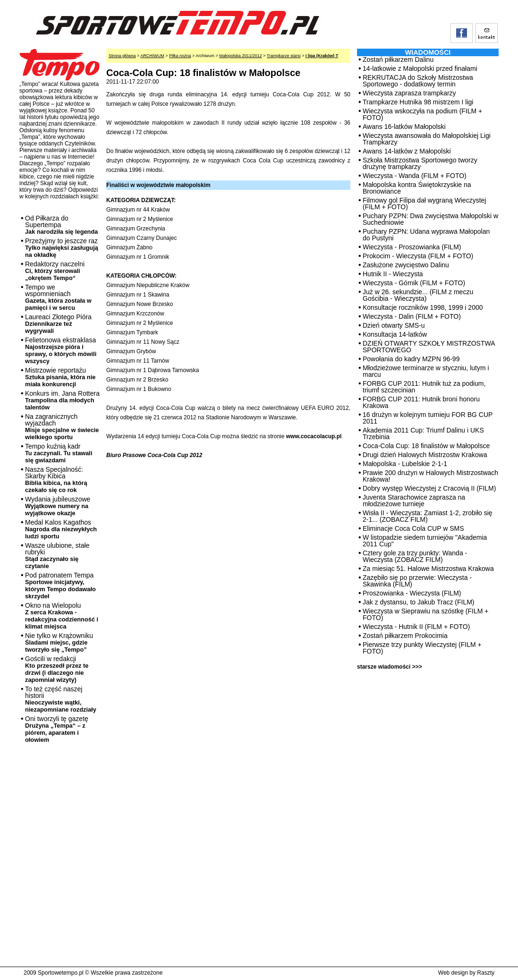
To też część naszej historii (60, 699)
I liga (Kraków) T (322, 55)
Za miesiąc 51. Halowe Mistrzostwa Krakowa (428, 568)
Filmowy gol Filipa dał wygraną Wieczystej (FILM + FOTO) (424, 203)
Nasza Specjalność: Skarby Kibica (56, 479)
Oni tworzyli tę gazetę (56, 729)
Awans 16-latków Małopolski (404, 126)
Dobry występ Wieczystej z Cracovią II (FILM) (429, 488)
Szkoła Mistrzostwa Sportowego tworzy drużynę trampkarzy (420, 163)
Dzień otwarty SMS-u (394, 325)
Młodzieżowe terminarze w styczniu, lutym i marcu (426, 371)
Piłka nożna (180, 55)
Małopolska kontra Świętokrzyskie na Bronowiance (417, 188)
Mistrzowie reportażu (60, 377)
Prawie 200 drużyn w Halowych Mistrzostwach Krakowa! (430, 476)
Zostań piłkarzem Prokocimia (405, 635)
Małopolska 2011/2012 (240, 55)
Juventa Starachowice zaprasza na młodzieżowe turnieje (414, 500)
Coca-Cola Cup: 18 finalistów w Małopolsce (426, 446)
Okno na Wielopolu (61, 616)
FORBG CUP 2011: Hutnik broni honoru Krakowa (421, 402)
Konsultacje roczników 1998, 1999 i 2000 (423, 307)
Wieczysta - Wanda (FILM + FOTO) (415, 175)
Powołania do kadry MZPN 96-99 (411, 359)
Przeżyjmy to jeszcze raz (61, 247)
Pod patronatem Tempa (60, 585)
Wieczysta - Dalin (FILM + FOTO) (412, 316)
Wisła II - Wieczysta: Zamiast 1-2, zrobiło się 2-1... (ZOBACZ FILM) (428, 516)
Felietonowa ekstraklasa (60, 350)
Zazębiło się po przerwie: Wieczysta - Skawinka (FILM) (417, 581)
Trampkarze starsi (284, 55)
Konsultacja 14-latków (395, 334)
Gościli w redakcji (56, 669)
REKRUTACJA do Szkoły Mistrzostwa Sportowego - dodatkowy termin (418, 81)
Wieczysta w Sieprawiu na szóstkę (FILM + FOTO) (425, 614)
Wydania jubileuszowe (57, 506)
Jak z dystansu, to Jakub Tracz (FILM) (419, 602)
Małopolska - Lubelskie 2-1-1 (405, 463)
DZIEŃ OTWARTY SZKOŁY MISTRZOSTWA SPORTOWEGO (429, 347)
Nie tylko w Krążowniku (59, 642)
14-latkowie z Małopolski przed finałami (420, 68)
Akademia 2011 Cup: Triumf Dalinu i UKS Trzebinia (423, 433)
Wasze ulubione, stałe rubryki (57, 555)
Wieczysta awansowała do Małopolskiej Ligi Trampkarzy (427, 139)
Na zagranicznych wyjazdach (62, 427)
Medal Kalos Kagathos (61, 529)
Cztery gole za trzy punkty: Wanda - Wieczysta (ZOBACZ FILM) (415, 556)
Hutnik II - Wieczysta (393, 274)
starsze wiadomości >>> (389, 666)
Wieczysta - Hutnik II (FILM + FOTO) (416, 626)
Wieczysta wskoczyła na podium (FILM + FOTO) (422, 114)
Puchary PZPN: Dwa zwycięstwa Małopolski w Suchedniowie (430, 219)
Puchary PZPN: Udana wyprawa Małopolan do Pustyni (426, 235)
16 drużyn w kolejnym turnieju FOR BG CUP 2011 (428, 418)
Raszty (485, 972)
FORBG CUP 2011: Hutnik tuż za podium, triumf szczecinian (424, 387)
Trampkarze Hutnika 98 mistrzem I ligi (418, 102)
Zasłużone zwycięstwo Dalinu (406, 265)
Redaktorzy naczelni (55, 270)
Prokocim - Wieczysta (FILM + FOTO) (418, 256)
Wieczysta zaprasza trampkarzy (409, 93)
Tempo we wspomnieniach (58, 297)
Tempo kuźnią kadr (58, 453)
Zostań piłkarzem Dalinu (398, 59)
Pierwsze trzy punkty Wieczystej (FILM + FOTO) (422, 648)
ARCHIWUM (152, 55)
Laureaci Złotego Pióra (58, 323)
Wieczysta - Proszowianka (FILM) (412, 247)
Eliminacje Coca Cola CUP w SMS (413, 528)
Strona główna (122, 55)
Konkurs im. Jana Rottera (62, 400)
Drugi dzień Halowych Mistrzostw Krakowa (425, 455)
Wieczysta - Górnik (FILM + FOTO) (414, 283)
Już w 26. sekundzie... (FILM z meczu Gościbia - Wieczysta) (418, 295)
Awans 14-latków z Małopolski (407, 151)
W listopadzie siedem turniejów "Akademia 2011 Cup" (425, 541)
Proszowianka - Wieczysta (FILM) (412, 593)
